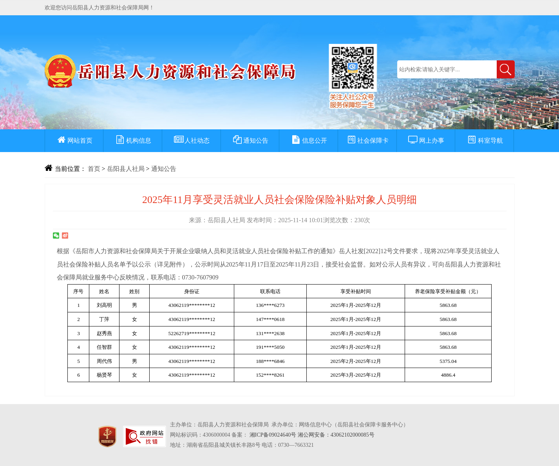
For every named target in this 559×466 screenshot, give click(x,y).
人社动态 (191, 140)
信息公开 (308, 140)
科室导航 (484, 140)
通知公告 (250, 140)
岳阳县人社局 (126, 168)
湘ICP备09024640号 (273, 435)
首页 (94, 168)
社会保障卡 (367, 140)
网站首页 (74, 140)
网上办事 (425, 140)
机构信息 (132, 140)
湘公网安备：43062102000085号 (336, 435)
